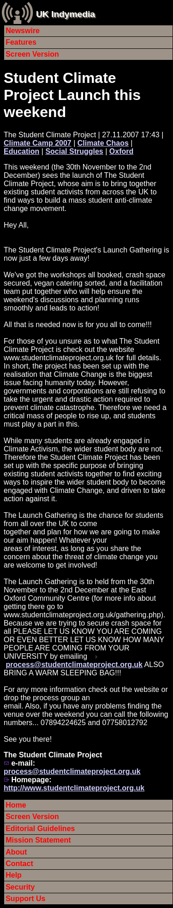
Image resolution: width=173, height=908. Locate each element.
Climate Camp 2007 (38, 143)
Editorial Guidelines (40, 828)
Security (20, 887)
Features (21, 42)
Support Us (25, 898)
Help (14, 875)
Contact (19, 863)
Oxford (121, 151)
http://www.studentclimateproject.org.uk (74, 788)
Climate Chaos (103, 143)
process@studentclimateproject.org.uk (74, 664)
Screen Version (32, 54)
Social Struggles (74, 151)
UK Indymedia (65, 14)
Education (21, 151)
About (16, 852)
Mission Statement (38, 840)
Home (16, 805)
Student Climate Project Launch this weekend (72, 95)
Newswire (23, 31)
